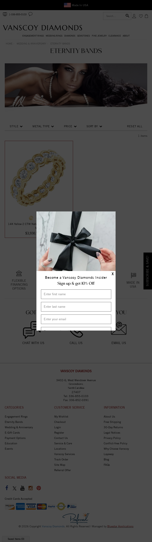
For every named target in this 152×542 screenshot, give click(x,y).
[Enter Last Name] (76, 307)
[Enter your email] (76, 319)
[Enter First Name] (76, 294)
